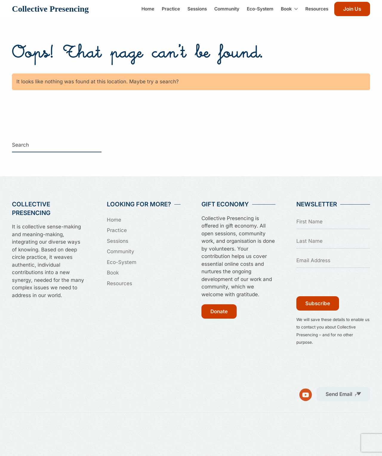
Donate (219, 311)
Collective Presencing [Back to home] (50, 8)
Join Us (352, 9)
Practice (171, 9)
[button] (343, 392)
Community (226, 9)
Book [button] (289, 9)
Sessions (197, 9)
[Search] (56, 145)
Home (147, 9)
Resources (316, 9)
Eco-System (260, 9)
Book (113, 273)
